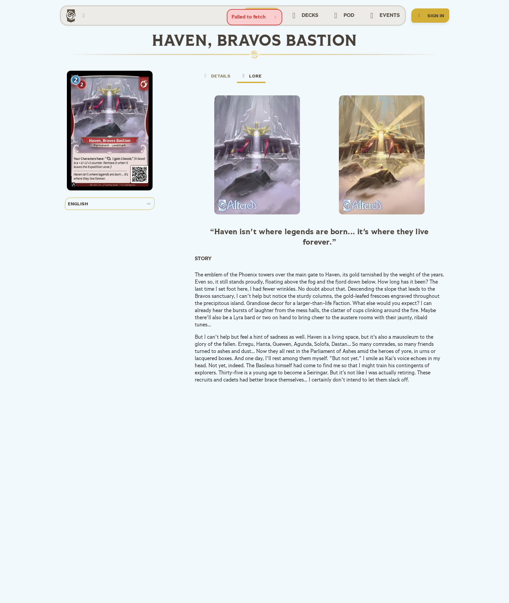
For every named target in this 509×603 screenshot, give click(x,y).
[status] (254, 17)
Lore (251, 78)
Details (216, 75)
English (109, 204)
